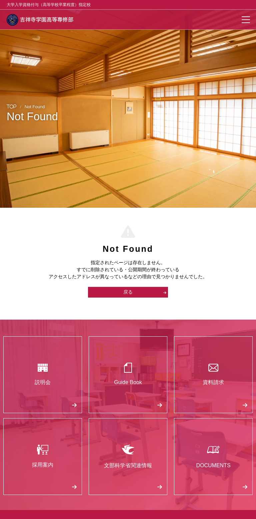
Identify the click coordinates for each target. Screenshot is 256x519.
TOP (12, 106)
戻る (144, 292)
